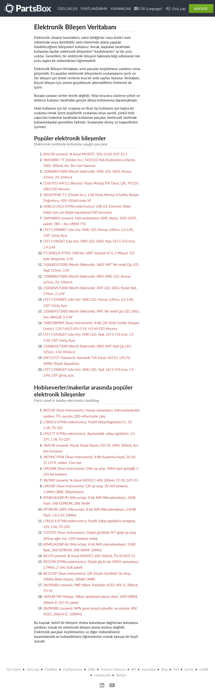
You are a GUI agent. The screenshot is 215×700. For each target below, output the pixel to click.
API (133, 669)
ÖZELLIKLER (67, 8)
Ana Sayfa (14, 669)
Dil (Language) (148, 8)
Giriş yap (175, 8)
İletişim (121, 675)
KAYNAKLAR (121, 8)
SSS (176, 669)
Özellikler (51, 669)
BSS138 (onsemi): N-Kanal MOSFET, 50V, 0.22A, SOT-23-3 (85, 154)
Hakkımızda (102, 675)
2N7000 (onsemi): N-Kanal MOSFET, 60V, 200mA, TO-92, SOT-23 (90, 480)
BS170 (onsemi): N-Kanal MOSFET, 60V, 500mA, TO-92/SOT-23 (89, 556)
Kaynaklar (149, 669)
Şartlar (189, 669)
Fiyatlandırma (72, 669)
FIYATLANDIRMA (94, 8)
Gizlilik (203, 669)
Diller (91, 669)
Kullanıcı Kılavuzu (113, 669)
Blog (164, 669)
